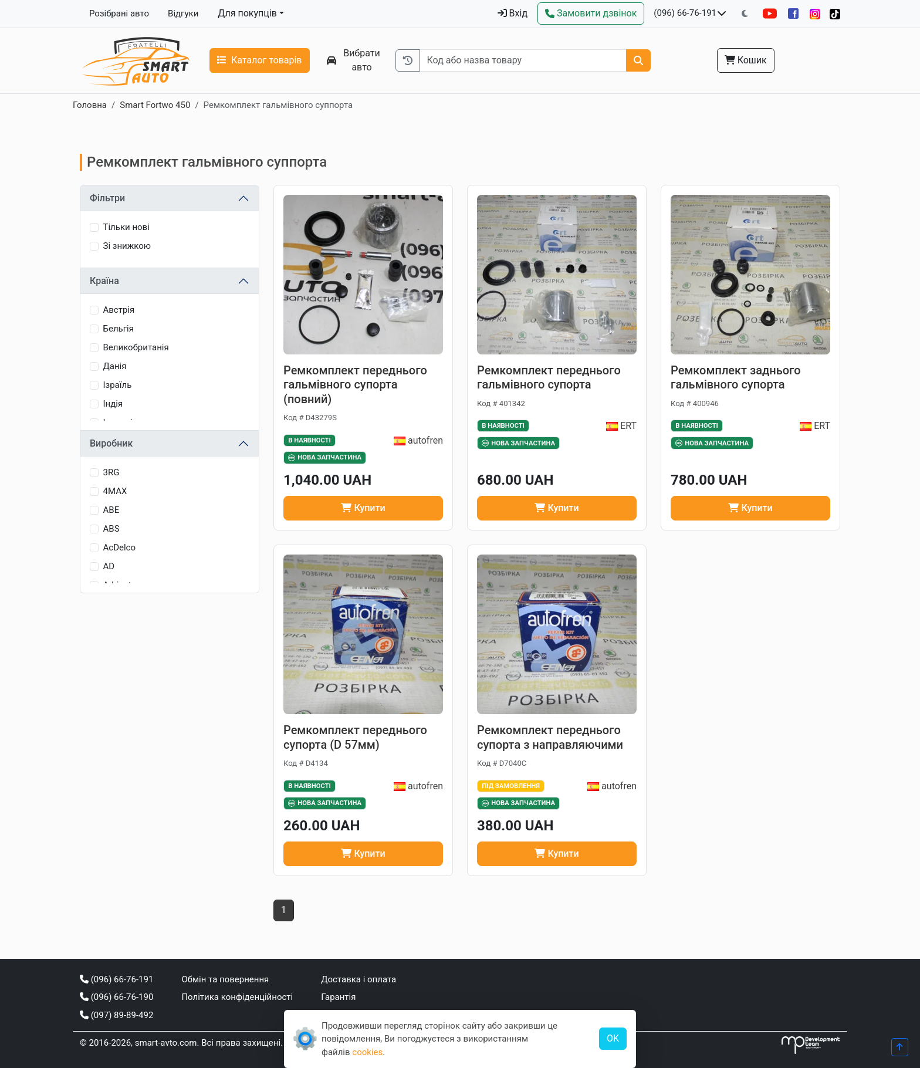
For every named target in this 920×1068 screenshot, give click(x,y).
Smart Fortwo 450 (155, 105)
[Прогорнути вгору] (899, 1047)
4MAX (115, 491)
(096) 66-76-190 (116, 997)
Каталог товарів (259, 60)
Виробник (111, 443)
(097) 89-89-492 (116, 1015)
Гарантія (338, 997)
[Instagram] (815, 14)
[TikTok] (835, 14)
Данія (115, 366)
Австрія (119, 310)
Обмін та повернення (225, 979)
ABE (111, 510)
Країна (104, 280)
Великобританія (136, 347)
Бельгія (118, 328)
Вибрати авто (353, 60)
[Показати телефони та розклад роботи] (721, 13)
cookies (367, 1052)
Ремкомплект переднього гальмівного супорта (549, 377)
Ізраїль (117, 385)
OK (613, 1038)
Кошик (746, 60)
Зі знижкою (127, 246)
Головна (90, 105)
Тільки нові (126, 227)
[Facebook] (793, 13)
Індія (113, 403)
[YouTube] (770, 13)
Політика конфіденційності (237, 997)
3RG (111, 472)
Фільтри (107, 198)
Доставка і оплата (358, 979)
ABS (111, 528)
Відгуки (183, 13)
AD (109, 566)
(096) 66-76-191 (685, 13)
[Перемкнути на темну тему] (744, 14)
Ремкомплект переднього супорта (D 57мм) (355, 737)
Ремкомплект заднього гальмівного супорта (736, 377)
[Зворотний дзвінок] (590, 13)
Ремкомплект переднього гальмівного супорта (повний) (355, 384)
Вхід (512, 13)
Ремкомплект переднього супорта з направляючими (550, 737)
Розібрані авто (119, 13)
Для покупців (247, 13)
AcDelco (119, 547)
